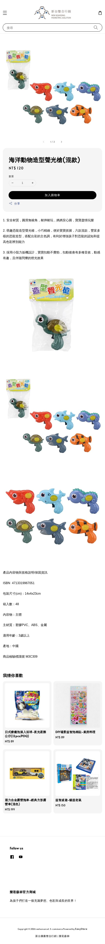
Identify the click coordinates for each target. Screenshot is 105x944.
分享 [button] (14, 203)
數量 (11, 176)
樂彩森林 (64, 936)
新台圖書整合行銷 (46, 936)
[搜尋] (96, 27)
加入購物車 (52, 195)
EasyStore (81, 929)
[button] (5, 13)
